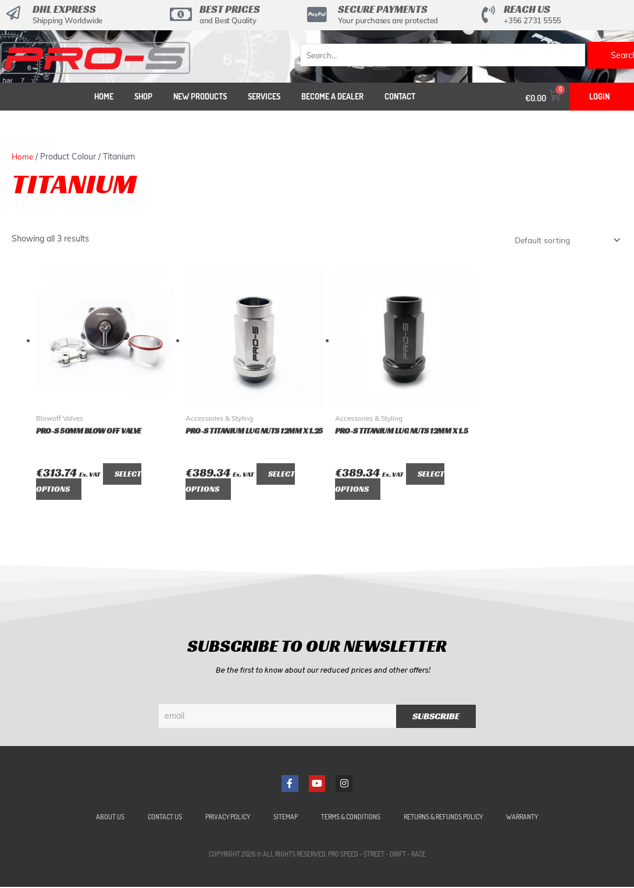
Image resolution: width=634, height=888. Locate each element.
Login (599, 96)
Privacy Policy (227, 818)
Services (264, 96)
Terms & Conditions (350, 818)
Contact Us (165, 818)
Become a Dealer (332, 96)
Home (103, 96)
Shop (143, 96)
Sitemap (285, 818)
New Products (200, 96)
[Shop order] (564, 240)
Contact (399, 96)
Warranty (522, 818)
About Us (110, 818)
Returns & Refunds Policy (443, 818)
